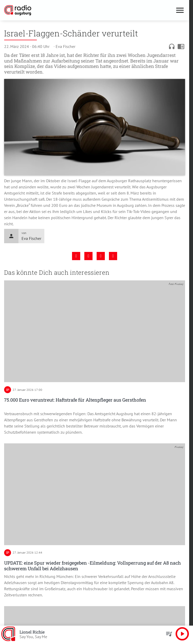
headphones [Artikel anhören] (171, 46)
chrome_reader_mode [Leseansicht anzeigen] (181, 46)
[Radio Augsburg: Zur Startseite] (49, 10)
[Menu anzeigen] (180, 10)
